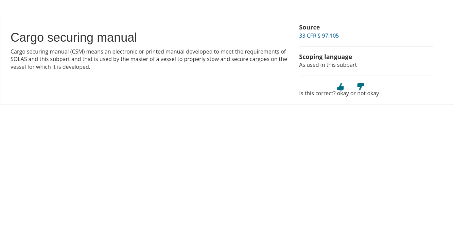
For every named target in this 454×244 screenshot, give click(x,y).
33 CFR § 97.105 (319, 35)
